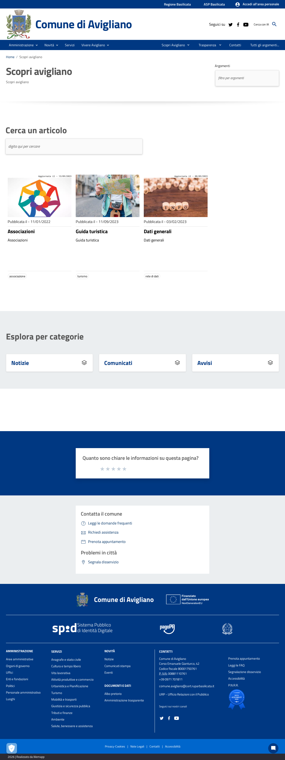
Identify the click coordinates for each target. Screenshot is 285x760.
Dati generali (157, 231)
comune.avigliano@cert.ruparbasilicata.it (186, 686)
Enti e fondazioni (17, 679)
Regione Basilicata (177, 4)
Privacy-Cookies (115, 746)
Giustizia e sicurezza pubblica (70, 706)
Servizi (56, 651)
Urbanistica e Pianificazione (69, 686)
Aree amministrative (19, 659)
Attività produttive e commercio (72, 679)
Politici (10, 685)
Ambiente (57, 719)
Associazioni (21, 231)
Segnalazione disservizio (244, 671)
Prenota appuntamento (244, 658)
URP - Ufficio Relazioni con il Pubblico (184, 694)
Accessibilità (236, 678)
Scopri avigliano (30, 56)
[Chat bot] (273, 748)
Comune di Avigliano (83, 24)
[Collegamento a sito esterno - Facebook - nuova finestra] (238, 24)
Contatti (165, 651)
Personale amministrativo (23, 692)
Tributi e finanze (62, 712)
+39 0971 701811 (170, 679)
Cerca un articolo (36, 130)
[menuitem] (171, 45)
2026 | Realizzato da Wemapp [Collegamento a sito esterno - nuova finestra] (26, 756)
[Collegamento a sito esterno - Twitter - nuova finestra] (230, 24)
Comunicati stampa (117, 665)
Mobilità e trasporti (64, 699)
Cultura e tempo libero (66, 666)
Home (10, 56)
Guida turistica (92, 231)
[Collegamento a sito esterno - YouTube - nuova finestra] (245, 24)
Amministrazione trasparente (124, 700)
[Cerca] (274, 24)
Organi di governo (18, 665)
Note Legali (137, 746)
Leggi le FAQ (236, 665)
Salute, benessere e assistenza (72, 726)
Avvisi (204, 362)
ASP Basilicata (214, 4)
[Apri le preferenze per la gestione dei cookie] (11, 748)
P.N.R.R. (233, 685)
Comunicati (118, 362)
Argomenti (222, 65)
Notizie (20, 362)
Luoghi (10, 699)
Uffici (9, 672)
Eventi (108, 672)
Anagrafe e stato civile (66, 659)
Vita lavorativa (60, 672)
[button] (257, 4)
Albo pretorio (113, 693)
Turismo (56, 692)
